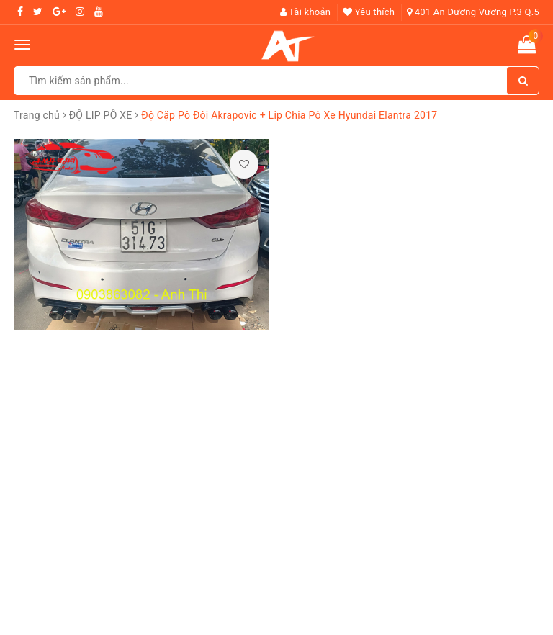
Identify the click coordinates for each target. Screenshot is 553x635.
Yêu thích (369, 11)
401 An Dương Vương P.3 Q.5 (473, 11)
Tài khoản (305, 11)
